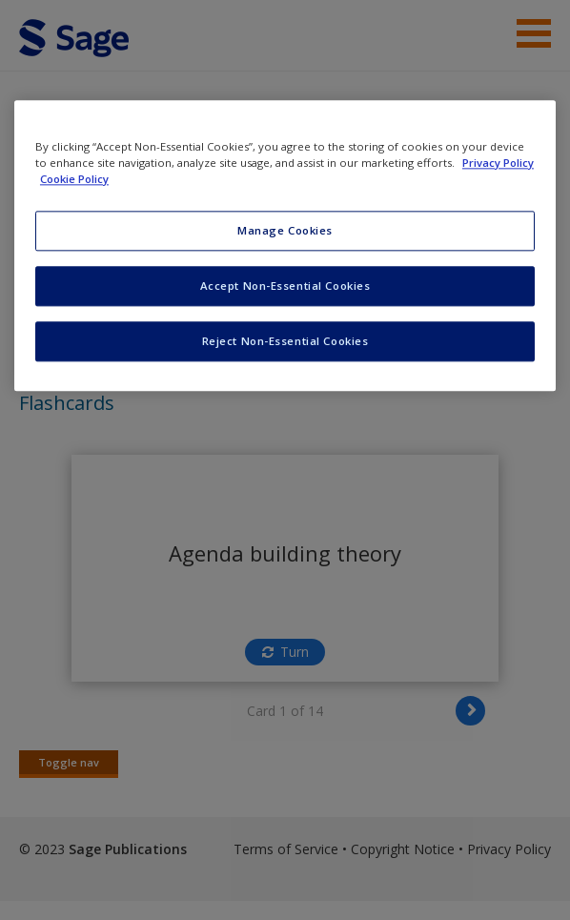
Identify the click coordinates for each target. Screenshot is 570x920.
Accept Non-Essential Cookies (285, 285)
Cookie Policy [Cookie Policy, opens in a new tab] (74, 179)
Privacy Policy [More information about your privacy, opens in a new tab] (498, 162)
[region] (285, 245)
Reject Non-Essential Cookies (285, 341)
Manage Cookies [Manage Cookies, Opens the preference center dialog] (285, 230)
